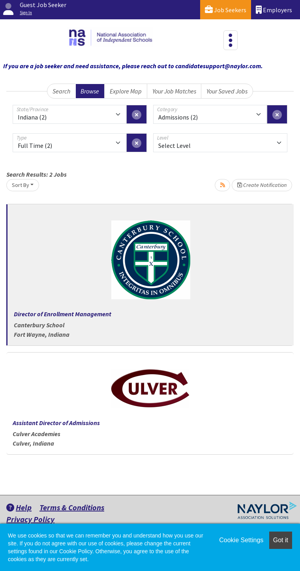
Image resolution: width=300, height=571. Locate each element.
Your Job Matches (174, 91)
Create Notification (262, 184)
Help (19, 507)
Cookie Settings (241, 540)
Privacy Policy (30, 519)
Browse (90, 91)
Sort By (20, 184)
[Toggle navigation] (230, 40)
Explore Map (126, 91)
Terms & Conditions (71, 507)
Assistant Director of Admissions (56, 423)
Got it (280, 540)
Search (61, 91)
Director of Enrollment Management (62, 314)
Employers (274, 10)
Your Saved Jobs (227, 91)
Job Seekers (225, 10)
